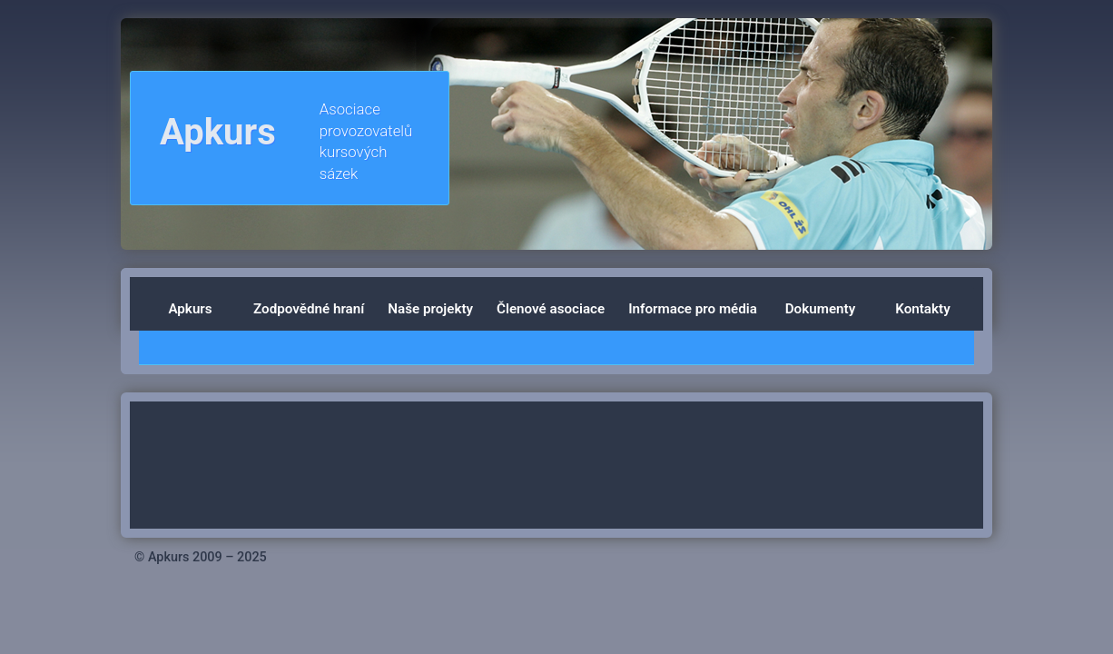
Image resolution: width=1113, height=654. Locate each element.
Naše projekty (430, 309)
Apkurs (190, 309)
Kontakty (922, 309)
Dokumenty (820, 309)
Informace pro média (692, 309)
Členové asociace (551, 309)
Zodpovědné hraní (308, 309)
